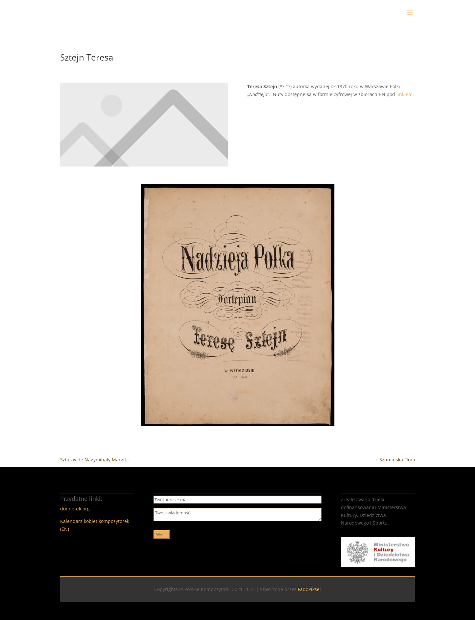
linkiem (404, 94)
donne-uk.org (75, 508)
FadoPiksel (309, 589)
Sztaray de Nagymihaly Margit (96, 459)
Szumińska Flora (394, 459)
